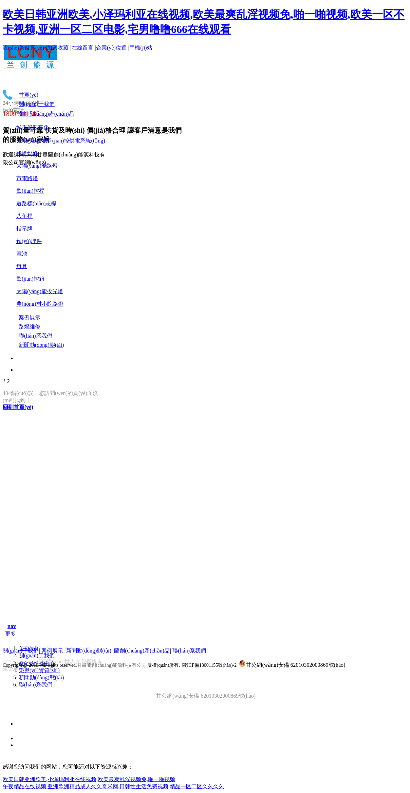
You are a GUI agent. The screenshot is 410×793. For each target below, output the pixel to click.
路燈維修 (27, 153)
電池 (21, 254)
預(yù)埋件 (29, 241)
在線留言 (82, 48)
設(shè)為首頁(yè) (23, 48)
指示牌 (24, 228)
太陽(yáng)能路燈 (37, 166)
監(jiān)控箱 (30, 279)
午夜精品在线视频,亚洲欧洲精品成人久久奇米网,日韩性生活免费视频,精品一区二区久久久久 (113, 786)
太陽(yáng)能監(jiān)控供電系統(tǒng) (60, 141)
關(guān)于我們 (37, 655)
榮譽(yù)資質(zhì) (39, 670)
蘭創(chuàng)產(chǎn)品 (142, 651)
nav (11, 626)
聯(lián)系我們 (35, 684)
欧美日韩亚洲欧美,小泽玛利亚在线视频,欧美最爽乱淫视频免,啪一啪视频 (89, 779)
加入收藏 (58, 48)
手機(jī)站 (140, 48)
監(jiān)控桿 (30, 191)
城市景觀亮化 (32, 127)
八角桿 (24, 216)
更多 (10, 634)
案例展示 (52, 651)
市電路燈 (27, 178)
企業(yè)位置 (111, 48)
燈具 (21, 266)
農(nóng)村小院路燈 (39, 304)
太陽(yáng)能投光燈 (39, 291)
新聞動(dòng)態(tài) (41, 677)
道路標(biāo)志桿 (36, 203)
